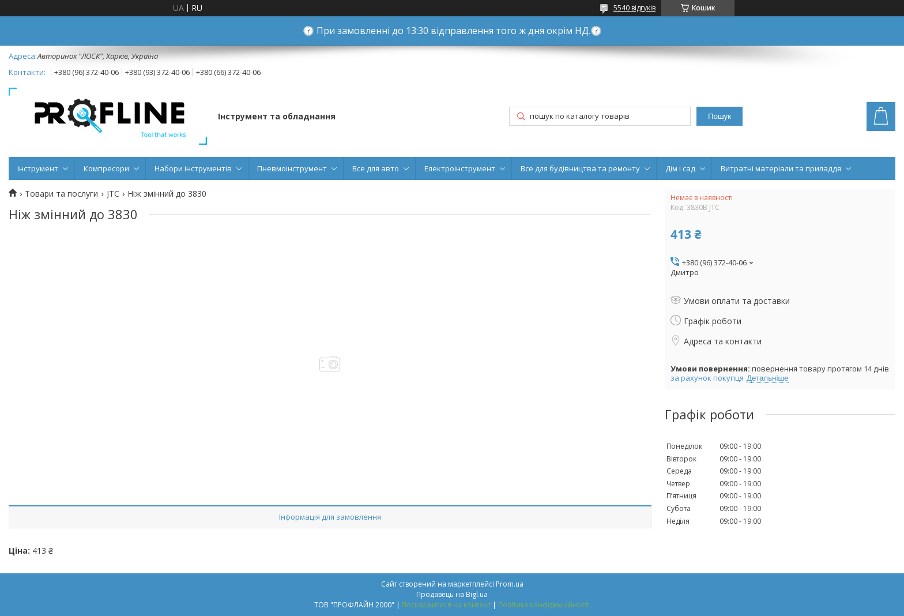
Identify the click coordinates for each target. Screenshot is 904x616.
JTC (113, 194)
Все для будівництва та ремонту (580, 168)
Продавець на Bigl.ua (452, 594)
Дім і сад (680, 168)
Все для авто (375, 168)
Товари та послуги (61, 194)
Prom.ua (509, 584)
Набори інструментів (193, 168)
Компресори (106, 168)
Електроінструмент (459, 168)
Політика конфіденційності (544, 605)
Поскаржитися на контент (446, 605)
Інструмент (37, 168)
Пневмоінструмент (292, 168)
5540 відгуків (634, 8)
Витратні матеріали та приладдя (781, 168)
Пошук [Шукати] (719, 116)
